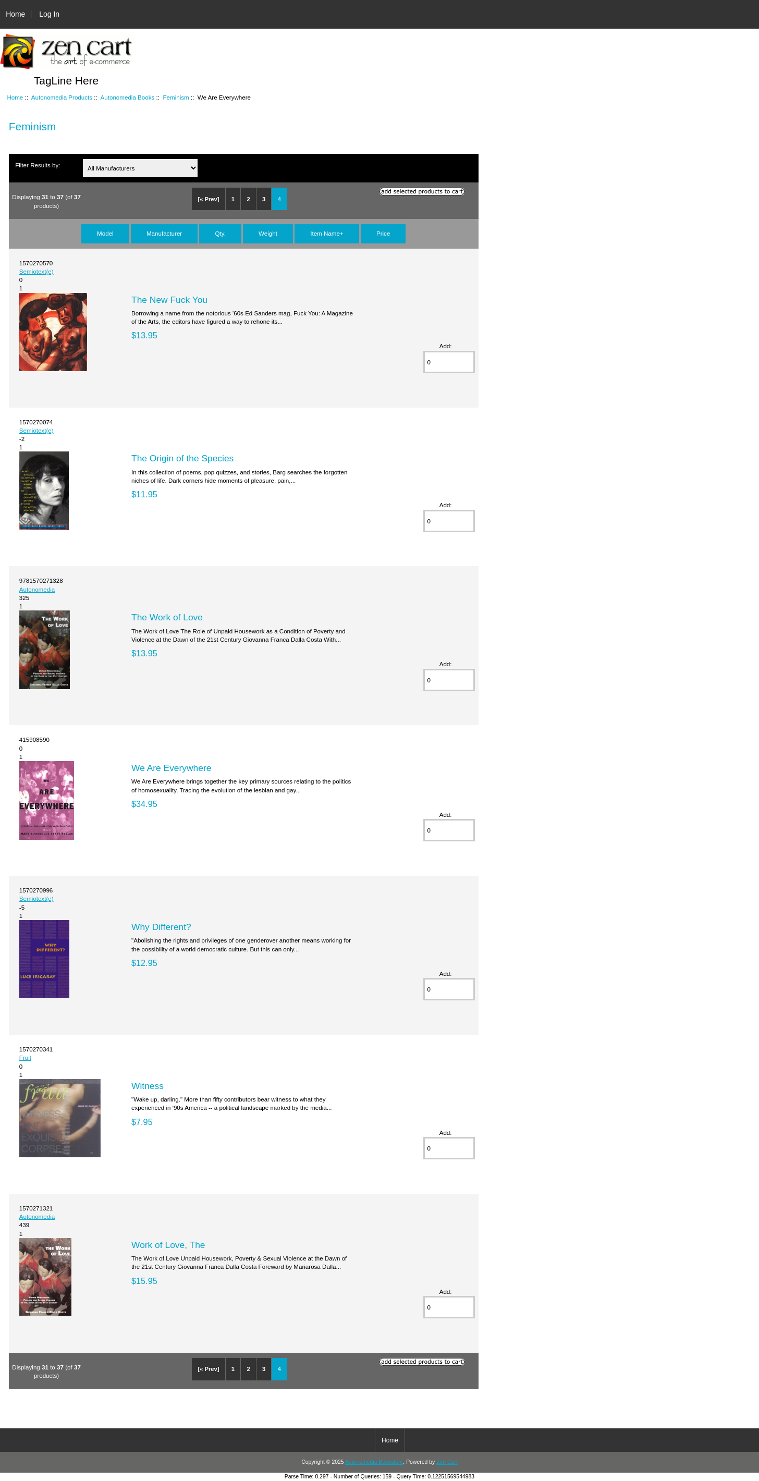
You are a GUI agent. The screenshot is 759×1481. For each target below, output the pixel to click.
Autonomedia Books (128, 97)
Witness (147, 1086)
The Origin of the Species (182, 458)
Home (15, 14)
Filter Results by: (37, 165)
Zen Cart (447, 1462)
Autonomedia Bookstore (374, 1462)
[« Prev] (208, 199)
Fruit (25, 1057)
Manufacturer (164, 233)
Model (105, 233)
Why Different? (161, 927)
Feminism (176, 97)
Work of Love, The (168, 1245)
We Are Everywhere (171, 768)
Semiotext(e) (36, 271)
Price (383, 233)
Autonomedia (37, 589)
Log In (49, 14)
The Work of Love (167, 617)
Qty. (220, 233)
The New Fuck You (169, 300)
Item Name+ (326, 233)
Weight (268, 233)
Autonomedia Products (61, 97)
